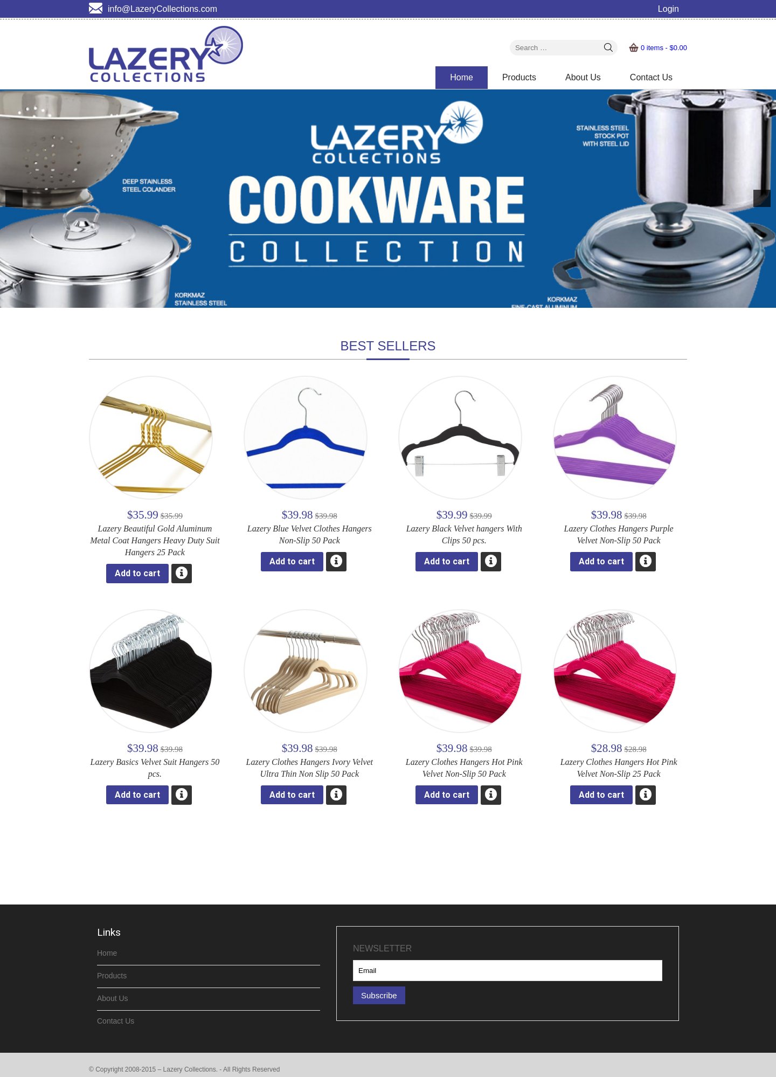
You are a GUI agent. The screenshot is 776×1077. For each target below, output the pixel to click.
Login (668, 8)
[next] (762, 198)
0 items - (664, 48)
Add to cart (137, 573)
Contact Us (651, 77)
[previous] (14, 198)
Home (461, 77)
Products (519, 77)
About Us (583, 77)
